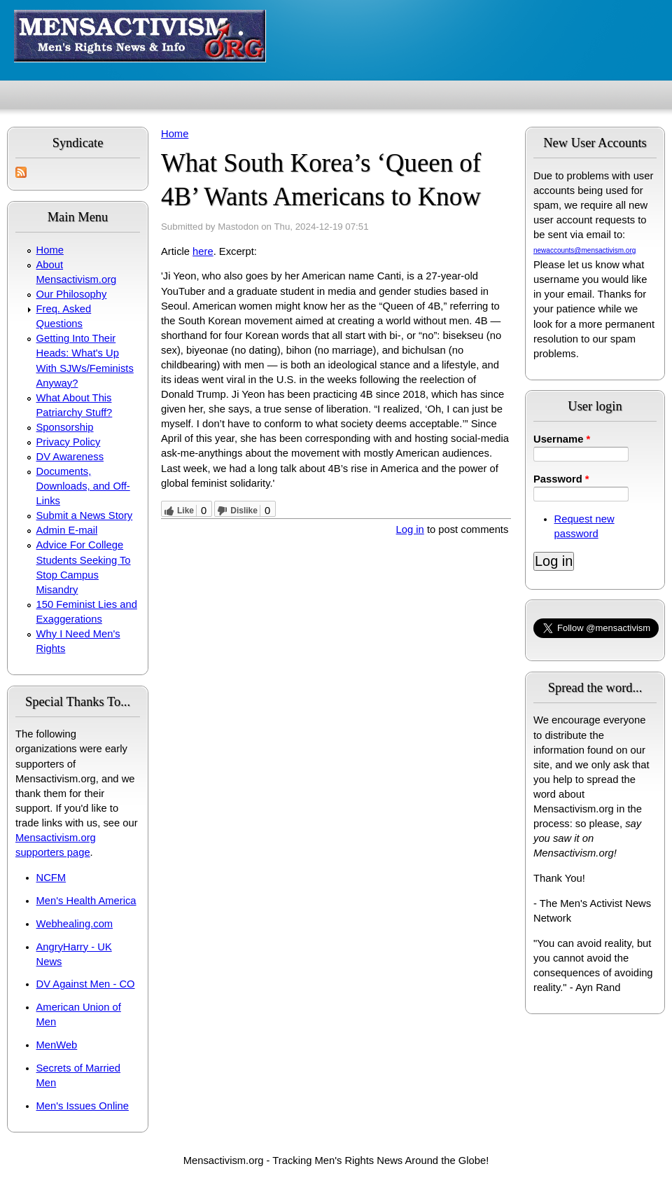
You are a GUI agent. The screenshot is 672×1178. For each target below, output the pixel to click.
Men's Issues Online (82, 1105)
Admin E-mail (67, 530)
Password (561, 479)
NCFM (51, 877)
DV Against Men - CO (85, 984)
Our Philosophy (71, 294)
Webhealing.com (74, 923)
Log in (410, 529)
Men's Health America (86, 900)
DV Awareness (70, 456)
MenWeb (57, 1045)
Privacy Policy (68, 442)
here (203, 251)
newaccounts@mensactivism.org (584, 250)
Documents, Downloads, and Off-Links (83, 486)
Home (50, 250)
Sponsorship (65, 427)
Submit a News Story (84, 515)
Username (561, 439)
